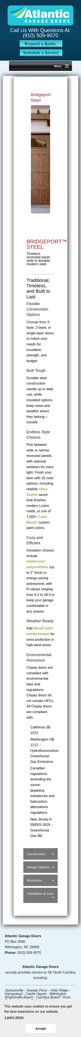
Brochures (34, 880)
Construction (36, 854)
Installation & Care (40, 893)
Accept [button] (40, 1028)
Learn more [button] (14, 1017)
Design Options (38, 867)
